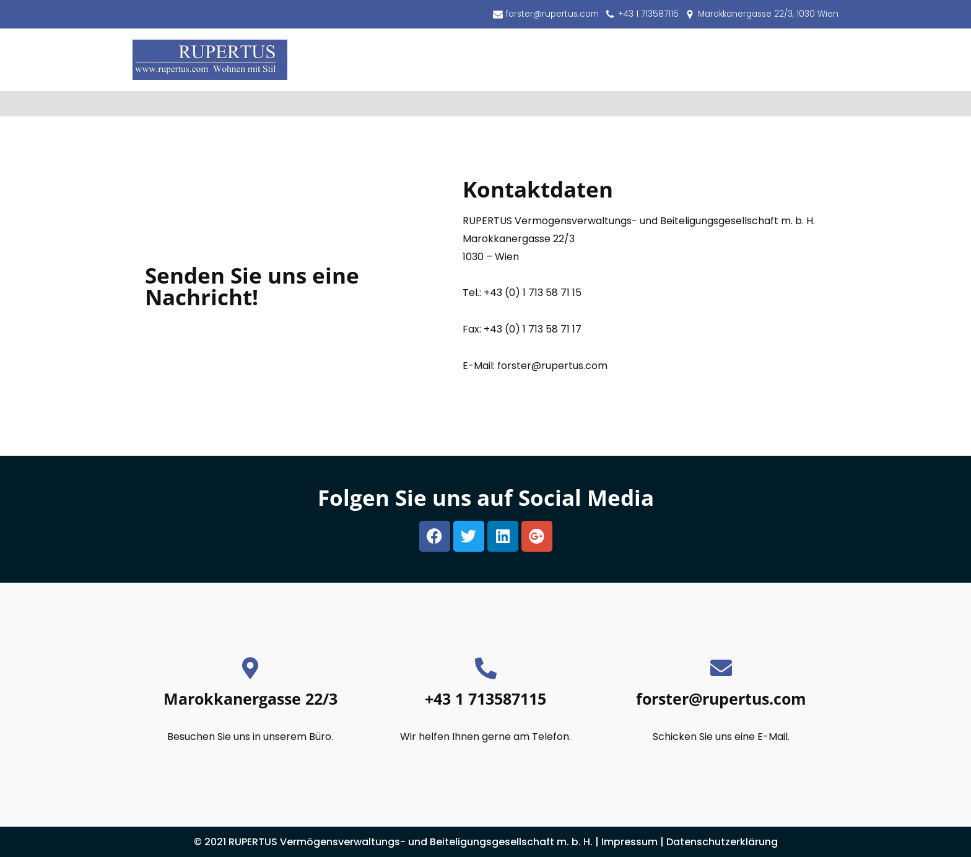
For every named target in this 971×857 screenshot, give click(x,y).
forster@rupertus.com (552, 14)
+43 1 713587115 (648, 14)
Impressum (629, 842)
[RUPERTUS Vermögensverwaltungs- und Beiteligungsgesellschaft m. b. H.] (210, 60)
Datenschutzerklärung (722, 842)
